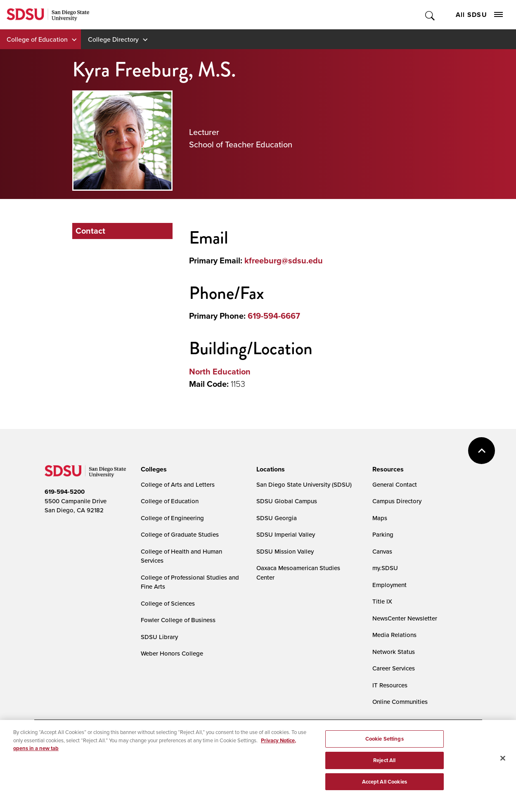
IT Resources (389, 685)
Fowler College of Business (178, 620)
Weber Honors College (172, 653)
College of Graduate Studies (180, 534)
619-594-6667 (274, 316)
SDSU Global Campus (286, 501)
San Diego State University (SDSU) (304, 484)
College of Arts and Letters (178, 484)
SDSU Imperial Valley (285, 534)
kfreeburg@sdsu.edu (283, 260)
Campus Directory (396, 501)
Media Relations (394, 634)
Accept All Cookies (384, 785)
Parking (382, 534)
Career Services (393, 668)
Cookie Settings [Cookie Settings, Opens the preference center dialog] (384, 742)
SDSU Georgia (276, 518)
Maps (379, 518)
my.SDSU (385, 568)
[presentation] (152, 469)
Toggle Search (430, 14)
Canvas (382, 551)
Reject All (384, 763)
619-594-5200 (65, 491)
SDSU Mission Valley (285, 551)
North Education (220, 371)
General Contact (394, 484)
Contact (90, 231)
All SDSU (479, 14)
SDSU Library (159, 636)
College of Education (37, 39)
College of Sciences (168, 603)
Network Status (393, 651)
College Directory (113, 39)
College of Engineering (172, 518)
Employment (389, 584)
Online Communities (400, 701)
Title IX (382, 601)
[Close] (503, 761)
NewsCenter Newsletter (404, 618)
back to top (481, 450)
